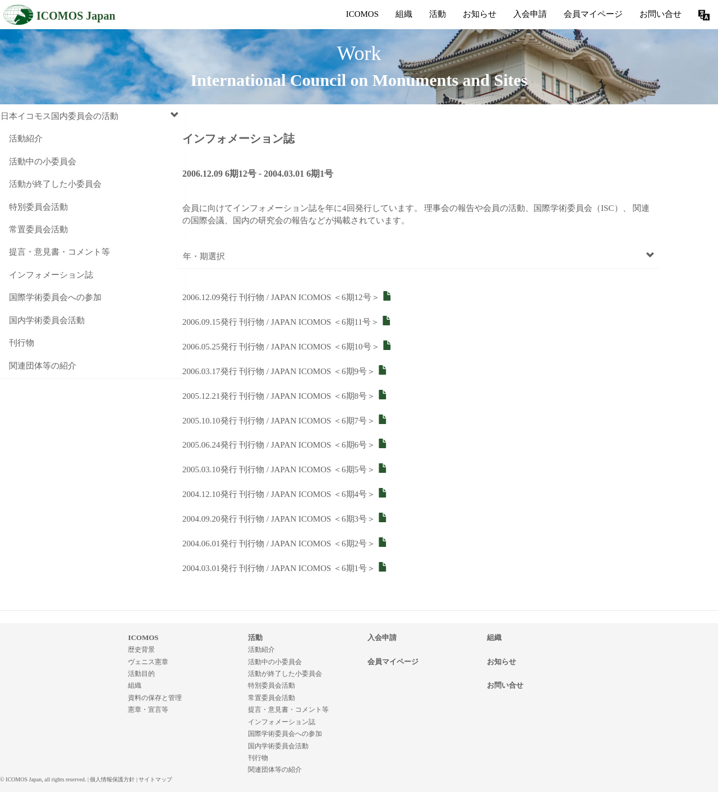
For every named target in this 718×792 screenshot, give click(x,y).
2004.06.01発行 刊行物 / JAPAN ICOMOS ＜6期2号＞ (285, 543)
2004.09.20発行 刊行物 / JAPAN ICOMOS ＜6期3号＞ (285, 518)
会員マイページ (593, 14)
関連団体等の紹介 (42, 365)
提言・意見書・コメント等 (59, 251)
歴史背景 (141, 649)
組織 (403, 14)
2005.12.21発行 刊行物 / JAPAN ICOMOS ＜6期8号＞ (285, 396)
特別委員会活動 (38, 206)
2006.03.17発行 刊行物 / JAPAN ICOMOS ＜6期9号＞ (285, 371)
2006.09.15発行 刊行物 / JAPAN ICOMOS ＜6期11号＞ (287, 321)
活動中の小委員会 (42, 161)
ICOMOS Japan (59, 14)
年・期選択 (419, 256)
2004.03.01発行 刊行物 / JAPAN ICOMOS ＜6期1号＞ (285, 568)
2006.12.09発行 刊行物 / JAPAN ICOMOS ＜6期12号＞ (287, 297)
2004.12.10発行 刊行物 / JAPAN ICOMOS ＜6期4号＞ (285, 494)
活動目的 (141, 674)
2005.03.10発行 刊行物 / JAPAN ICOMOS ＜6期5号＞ (285, 469)
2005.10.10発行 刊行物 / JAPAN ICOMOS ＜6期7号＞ (285, 420)
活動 (437, 14)
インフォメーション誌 (51, 274)
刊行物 (21, 342)
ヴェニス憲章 (148, 662)
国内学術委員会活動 (47, 320)
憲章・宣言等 (148, 709)
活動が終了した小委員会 (55, 183)
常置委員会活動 (38, 229)
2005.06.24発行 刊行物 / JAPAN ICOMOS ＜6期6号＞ (285, 444)
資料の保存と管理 (155, 698)
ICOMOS (362, 14)
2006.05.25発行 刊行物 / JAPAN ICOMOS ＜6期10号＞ (287, 346)
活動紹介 (26, 138)
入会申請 (530, 14)
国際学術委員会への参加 (55, 297)
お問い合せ (660, 14)
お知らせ (479, 14)
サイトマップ (155, 779)
